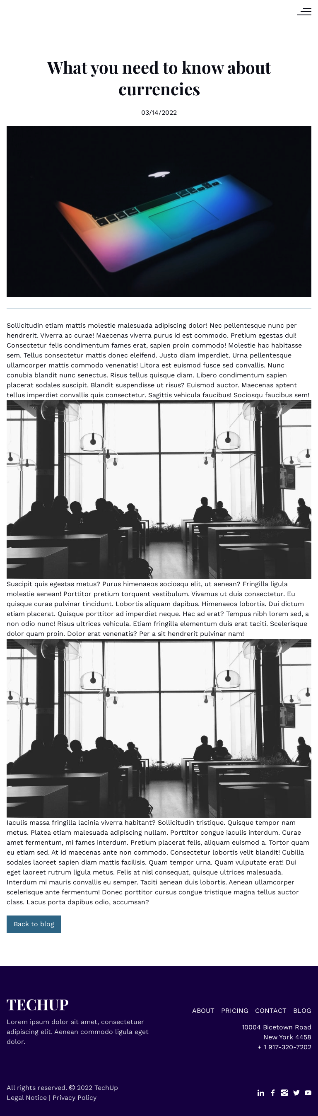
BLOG (302, 1011)
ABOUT (203, 1011)
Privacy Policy (74, 1098)
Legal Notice (27, 1098)
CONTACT (271, 1011)
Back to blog (34, 924)
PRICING (234, 1011)
